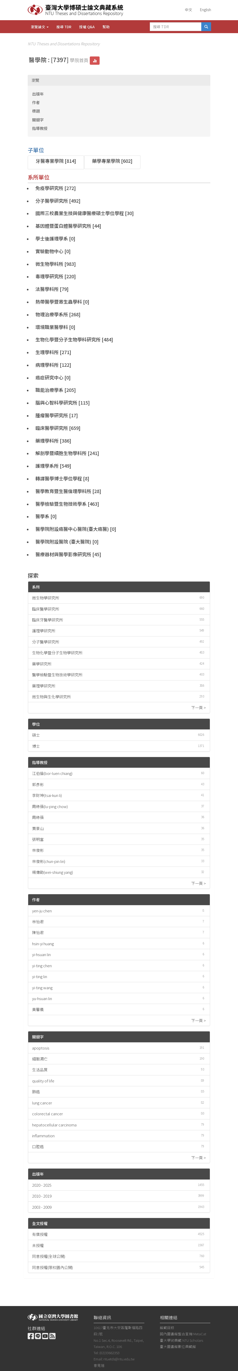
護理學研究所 (43, 630)
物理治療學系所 (51, 314)
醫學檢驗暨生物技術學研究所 (57, 674)
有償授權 (40, 1234)
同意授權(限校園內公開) (52, 1267)
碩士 (36, 735)
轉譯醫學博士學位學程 (58, 478)
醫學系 (42, 516)
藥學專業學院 (106, 160)
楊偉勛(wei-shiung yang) (52, 872)
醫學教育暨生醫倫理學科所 (63, 491)
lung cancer (42, 1102)
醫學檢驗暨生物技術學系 (61, 503)
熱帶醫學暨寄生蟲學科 (58, 301)
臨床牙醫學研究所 (47, 619)
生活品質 (40, 1069)
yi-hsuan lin (41, 954)
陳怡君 (38, 932)
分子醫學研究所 (51, 200)
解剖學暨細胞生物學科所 (61, 453)
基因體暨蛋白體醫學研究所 (63, 225)
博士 (36, 746)
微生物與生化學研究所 (51, 696)
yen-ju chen (42, 910)
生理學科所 (47, 352)
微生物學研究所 (45, 597)
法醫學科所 (47, 288)
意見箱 (99, 1365)
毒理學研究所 (49, 276)
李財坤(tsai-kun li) (47, 795)
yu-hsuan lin (42, 998)
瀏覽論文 (40, 26)
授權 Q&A (87, 26)
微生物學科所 (49, 263)
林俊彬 (38, 850)
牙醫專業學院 (50, 160)
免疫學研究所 (49, 188)
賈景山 (38, 828)
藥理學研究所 (43, 685)
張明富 (38, 839)
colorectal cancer (47, 1113)
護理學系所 (47, 465)
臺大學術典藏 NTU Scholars (181, 1340)
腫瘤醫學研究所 (51, 415)
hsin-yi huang (43, 943)
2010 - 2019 (41, 1196)
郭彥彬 (38, 784)
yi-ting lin (39, 976)
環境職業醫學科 (51, 327)
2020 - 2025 (41, 1185)
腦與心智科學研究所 (56, 402)
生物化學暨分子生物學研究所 (57, 652)
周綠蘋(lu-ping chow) (50, 806)
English (205, 9)
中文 (188, 9)
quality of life (43, 1080)
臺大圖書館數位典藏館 (178, 1346)
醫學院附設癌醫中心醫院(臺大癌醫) (72, 528)
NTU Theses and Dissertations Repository (64, 43)
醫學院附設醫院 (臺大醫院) (63, 541)
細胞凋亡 (40, 1058)
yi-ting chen (42, 965)
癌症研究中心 (49, 377)
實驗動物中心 (49, 251)
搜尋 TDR (63, 26)
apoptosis (40, 1048)
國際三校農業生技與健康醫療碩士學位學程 (79, 213)
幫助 (106, 26)
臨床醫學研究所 (51, 427)
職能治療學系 (49, 389)
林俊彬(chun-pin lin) (48, 861)
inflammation (43, 1135)
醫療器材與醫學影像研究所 (63, 554)
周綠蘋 (38, 817)
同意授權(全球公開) (48, 1256)
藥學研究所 (41, 663)
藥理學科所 (47, 440)
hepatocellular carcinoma (54, 1124)
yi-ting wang (42, 987)
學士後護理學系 (51, 238)
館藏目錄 (167, 1327)
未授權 (38, 1245)
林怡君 (38, 921)
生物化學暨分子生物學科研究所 (68, 339)
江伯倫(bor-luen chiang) (52, 773)
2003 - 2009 (41, 1207)
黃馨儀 (38, 1009)
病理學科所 (47, 364)
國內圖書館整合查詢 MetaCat (183, 1333)
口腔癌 (38, 1146)
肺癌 (36, 1091)
